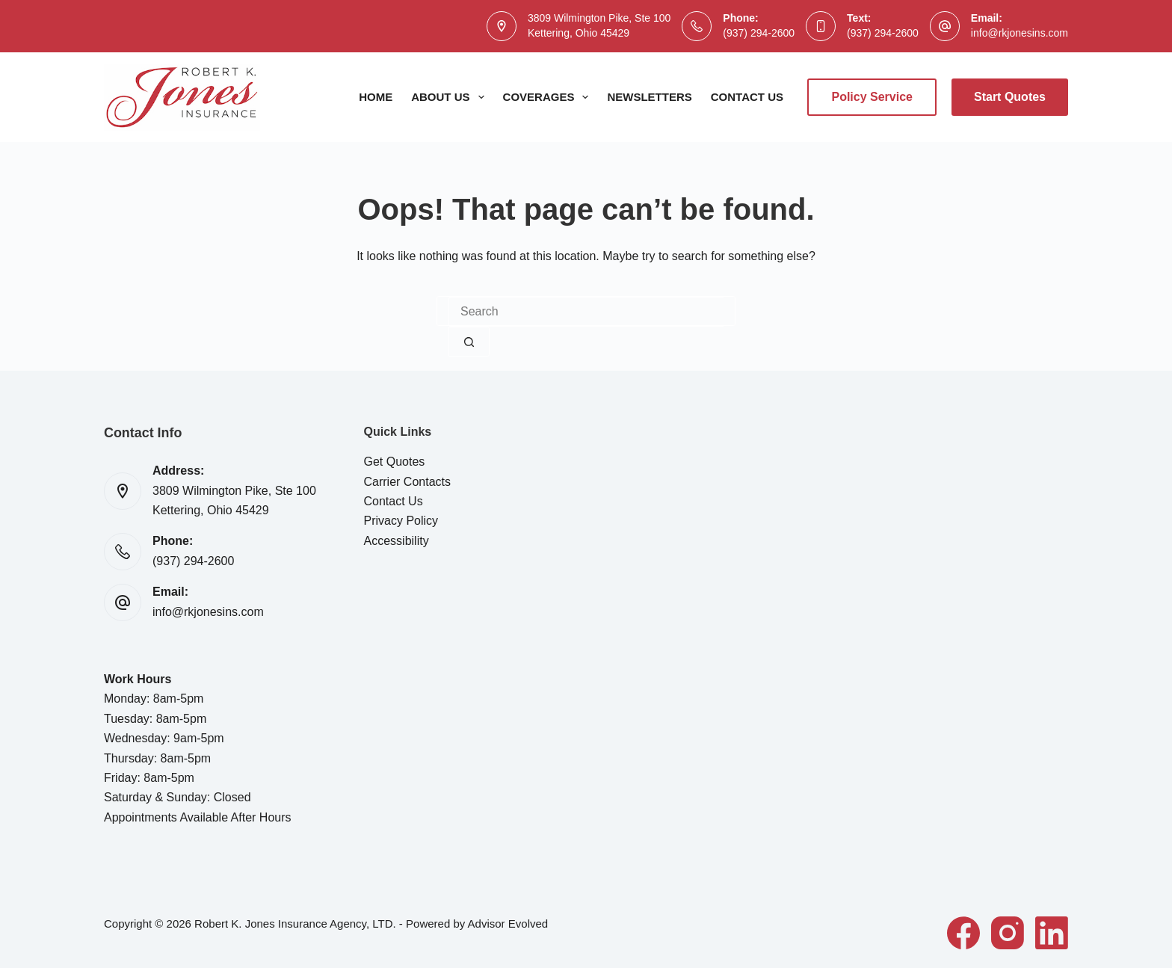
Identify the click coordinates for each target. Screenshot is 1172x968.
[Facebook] (963, 932)
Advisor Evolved (508, 923)
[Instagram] (1007, 932)
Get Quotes (394, 461)
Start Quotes (1010, 96)
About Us (450, 97)
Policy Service (872, 96)
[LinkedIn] (1051, 932)
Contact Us (747, 96)
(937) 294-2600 (759, 33)
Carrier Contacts (407, 481)
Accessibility (396, 540)
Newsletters (649, 96)
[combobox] (586, 312)
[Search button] (469, 342)
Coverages (549, 97)
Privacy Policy (401, 520)
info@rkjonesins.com (1019, 33)
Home (375, 96)
